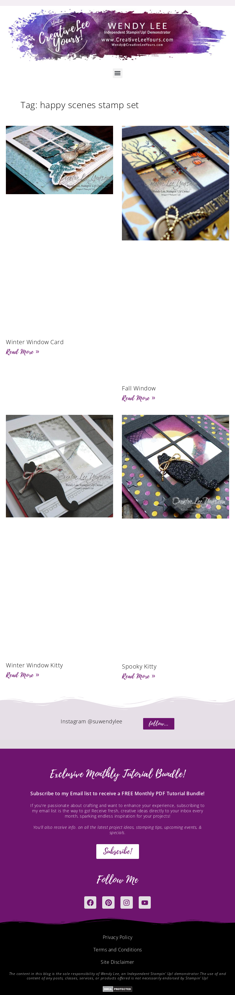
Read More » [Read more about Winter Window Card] (22, 352)
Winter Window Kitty (34, 665)
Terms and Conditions (117, 950)
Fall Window (139, 388)
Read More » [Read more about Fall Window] (138, 398)
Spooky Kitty (139, 666)
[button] (118, 73)
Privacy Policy (118, 938)
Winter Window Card (35, 342)
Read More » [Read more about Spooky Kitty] (138, 676)
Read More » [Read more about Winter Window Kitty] (22, 675)
